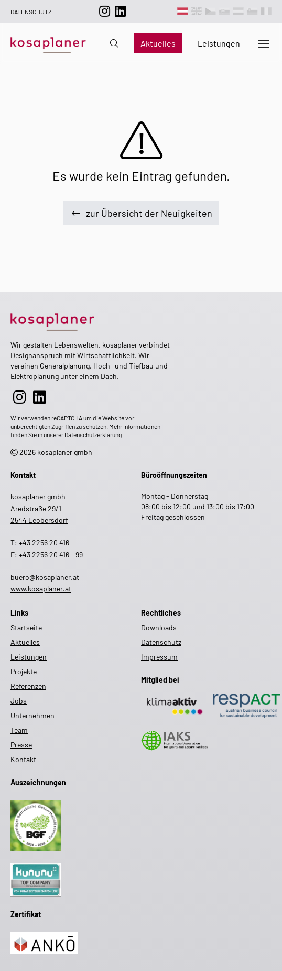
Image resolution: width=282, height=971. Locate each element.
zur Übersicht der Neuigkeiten (141, 213)
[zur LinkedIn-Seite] (120, 11)
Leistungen (219, 43)
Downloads (159, 627)
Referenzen (28, 686)
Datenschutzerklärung (93, 434)
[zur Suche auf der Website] (114, 43)
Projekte (23, 671)
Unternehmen (32, 715)
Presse (21, 744)
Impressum (159, 656)
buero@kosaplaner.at (44, 577)
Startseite (26, 627)
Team (19, 730)
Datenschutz (31, 11)
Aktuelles (158, 43)
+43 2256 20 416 (44, 542)
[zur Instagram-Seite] (105, 11)
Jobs (18, 700)
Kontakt (23, 759)
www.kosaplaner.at (40, 588)
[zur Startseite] (90, 320)
